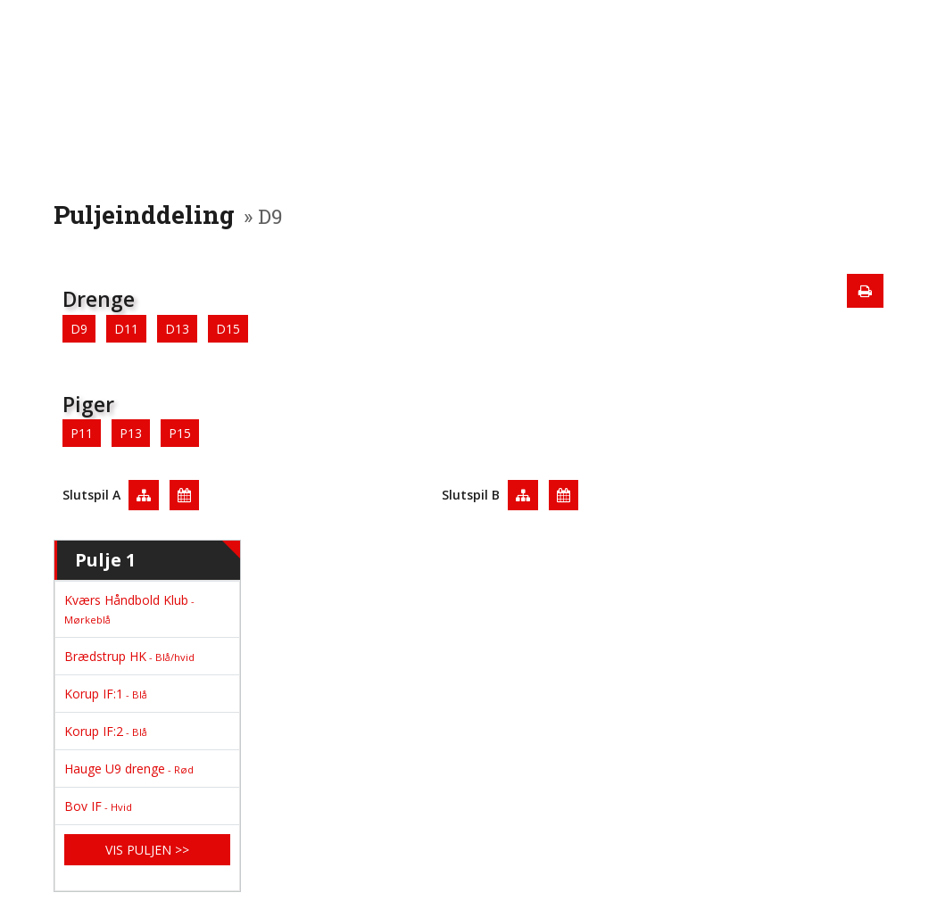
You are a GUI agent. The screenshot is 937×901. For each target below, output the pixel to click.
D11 (126, 328)
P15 (180, 433)
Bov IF (98, 806)
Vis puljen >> (147, 849)
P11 (81, 433)
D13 (177, 328)
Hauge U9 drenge (129, 768)
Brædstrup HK (129, 656)
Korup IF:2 (105, 731)
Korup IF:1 (105, 693)
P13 (131, 433)
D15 (228, 328)
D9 (78, 328)
